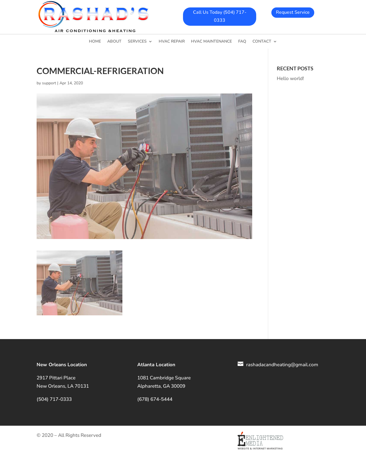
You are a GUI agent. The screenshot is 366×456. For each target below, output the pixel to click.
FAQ (242, 41)
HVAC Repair (172, 41)
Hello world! (290, 78)
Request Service (293, 12)
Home (95, 41)
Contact (261, 41)
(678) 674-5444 (154, 399)
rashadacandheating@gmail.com (282, 364)
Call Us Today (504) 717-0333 (219, 16)
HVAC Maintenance (211, 41)
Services (137, 41)
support (49, 83)
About (114, 41)
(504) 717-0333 (54, 399)
